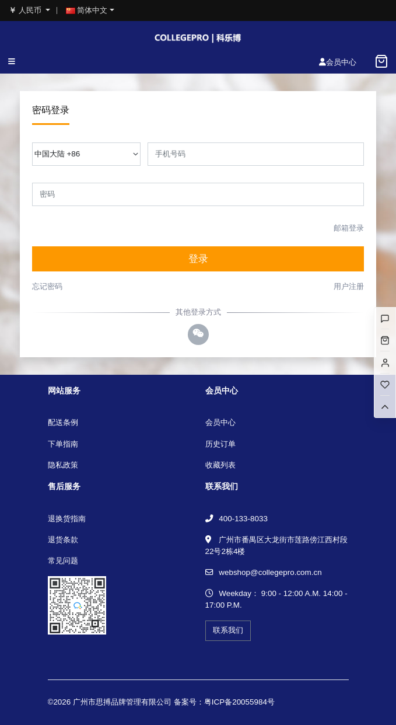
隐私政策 (63, 465)
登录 (198, 258)
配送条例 (63, 422)
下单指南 (63, 444)
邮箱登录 (349, 228)
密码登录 (50, 110)
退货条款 (63, 539)
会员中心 (220, 422)
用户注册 (349, 286)
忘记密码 (47, 286)
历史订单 (220, 444)
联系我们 (228, 630)
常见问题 (63, 560)
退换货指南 (67, 518)
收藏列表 (220, 465)
